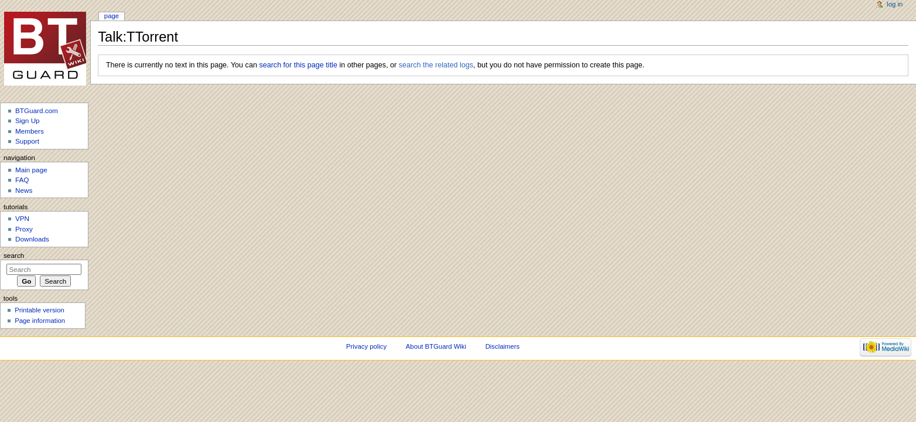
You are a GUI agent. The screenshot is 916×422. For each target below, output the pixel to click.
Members (29, 131)
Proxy (24, 229)
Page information (40, 320)
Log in (895, 4)
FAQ (22, 179)
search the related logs (436, 65)
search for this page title (298, 65)
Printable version (39, 310)
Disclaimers (503, 346)
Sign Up (27, 120)
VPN (22, 218)
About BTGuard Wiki (436, 346)
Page (111, 15)
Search (14, 255)
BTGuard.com (36, 110)
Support (27, 141)
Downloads (32, 239)
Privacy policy (366, 346)
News (23, 190)
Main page (31, 169)
